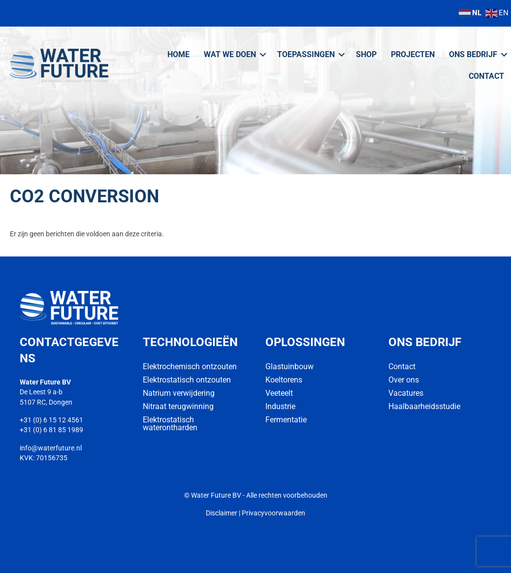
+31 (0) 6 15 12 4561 (51, 420)
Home (178, 54)
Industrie (280, 406)
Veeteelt (279, 393)
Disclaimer (221, 513)
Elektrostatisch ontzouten (187, 379)
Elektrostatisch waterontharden (170, 423)
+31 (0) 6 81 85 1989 (51, 430)
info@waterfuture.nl (51, 448)
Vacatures (405, 393)
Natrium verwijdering (179, 393)
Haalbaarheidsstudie (424, 406)
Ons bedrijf (473, 54)
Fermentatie (286, 419)
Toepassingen (306, 54)
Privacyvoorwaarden (273, 513)
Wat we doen (230, 54)
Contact (486, 76)
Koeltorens (283, 379)
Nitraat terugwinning (178, 406)
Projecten (413, 54)
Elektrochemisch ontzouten (190, 366)
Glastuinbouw (289, 366)
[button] (263, 54)
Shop (366, 54)
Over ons (403, 379)
